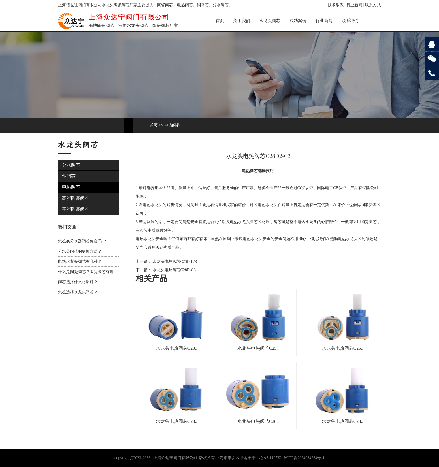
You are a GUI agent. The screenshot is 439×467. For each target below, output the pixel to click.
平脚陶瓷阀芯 (75, 209)
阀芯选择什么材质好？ (78, 282)
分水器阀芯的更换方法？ (80, 251)
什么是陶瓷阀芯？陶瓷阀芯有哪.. (87, 272)
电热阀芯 (172, 125)
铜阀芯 (69, 176)
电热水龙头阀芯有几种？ (80, 261)
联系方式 (373, 5)
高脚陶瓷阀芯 (75, 198)
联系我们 (350, 20)
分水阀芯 (71, 165)
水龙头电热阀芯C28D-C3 (174, 270)
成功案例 (297, 20)
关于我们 (241, 20)
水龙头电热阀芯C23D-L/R (174, 261)
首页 (220, 20)
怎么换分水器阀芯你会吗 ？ (82, 241)
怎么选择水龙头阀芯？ (78, 292)
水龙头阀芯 (269, 20)
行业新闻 (354, 5)
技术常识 (336, 5)
